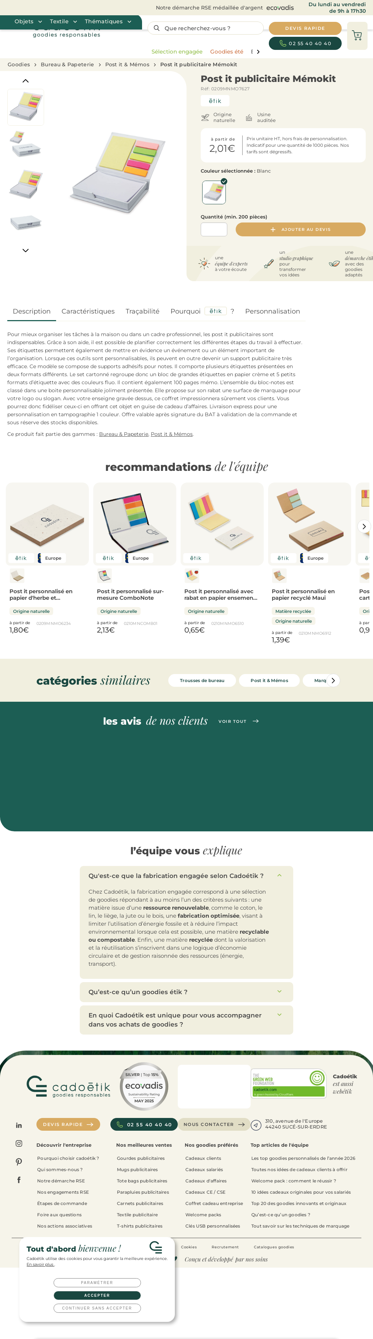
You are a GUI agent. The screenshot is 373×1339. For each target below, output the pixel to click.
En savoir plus (40, 1264)
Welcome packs (203, 1214)
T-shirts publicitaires (139, 1226)
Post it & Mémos (127, 64)
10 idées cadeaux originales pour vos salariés (301, 1192)
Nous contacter (214, 1124)
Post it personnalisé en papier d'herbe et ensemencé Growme (40, 598)
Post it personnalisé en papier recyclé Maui (303, 594)
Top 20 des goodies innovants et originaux (298, 1203)
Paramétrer (97, 1283)
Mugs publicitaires (137, 1169)
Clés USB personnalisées (212, 1226)
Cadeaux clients (203, 1158)
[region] (204, 51)
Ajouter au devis (301, 229)
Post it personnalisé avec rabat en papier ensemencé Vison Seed (222, 598)
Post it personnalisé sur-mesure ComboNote (130, 594)
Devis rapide (68, 1124)
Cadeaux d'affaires (206, 1181)
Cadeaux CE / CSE (205, 1192)
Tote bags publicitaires (142, 1181)
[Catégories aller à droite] (364, 526)
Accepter (97, 1295)
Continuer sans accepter (97, 1308)
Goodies (19, 64)
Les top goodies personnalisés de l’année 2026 (303, 1158)
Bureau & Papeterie (67, 64)
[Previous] (25, 80)
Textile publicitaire (137, 1214)
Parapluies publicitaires (143, 1192)
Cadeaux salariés (204, 1169)
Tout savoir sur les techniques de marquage (300, 1226)
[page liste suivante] (258, 52)
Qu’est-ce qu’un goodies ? (280, 1214)
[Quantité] (214, 229)
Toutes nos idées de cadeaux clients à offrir (299, 1169)
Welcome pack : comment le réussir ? (293, 1181)
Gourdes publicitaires (141, 1158)
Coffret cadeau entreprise (214, 1203)
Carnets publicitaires (140, 1203)
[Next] (25, 250)
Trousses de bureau (202, 680)
